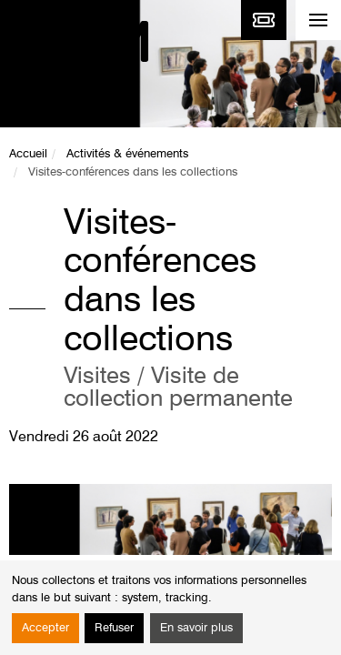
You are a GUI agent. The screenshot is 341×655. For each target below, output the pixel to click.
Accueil (28, 154)
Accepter (45, 628)
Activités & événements (127, 154)
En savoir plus (196, 628)
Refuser (114, 628)
